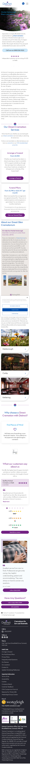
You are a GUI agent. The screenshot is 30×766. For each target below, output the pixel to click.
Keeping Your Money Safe (9, 692)
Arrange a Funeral (15, 178)
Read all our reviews (15, 532)
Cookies (4, 681)
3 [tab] (16, 66)
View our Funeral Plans (15, 215)
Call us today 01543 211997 (15, 602)
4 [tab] (18, 66)
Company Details (7, 684)
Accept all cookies (15, 309)
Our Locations (6, 665)
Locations (11, 613)
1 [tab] (11, 66)
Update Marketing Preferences (11, 670)
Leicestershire (20, 613)
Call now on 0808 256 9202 (15, 50)
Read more (6, 501)
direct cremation (18, 36)
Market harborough (9, 615)
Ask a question (15, 607)
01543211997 (6, 631)
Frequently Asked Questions (9, 659)
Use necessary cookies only (15, 305)
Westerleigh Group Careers (10, 694)
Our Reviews (5, 662)
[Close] (27, 297)
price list (10, 143)
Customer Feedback (7, 687)
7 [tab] (22, 508)
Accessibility (5, 679)
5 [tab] (18, 286)
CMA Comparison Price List (10, 689)
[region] (15, 306)
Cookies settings (15, 313)
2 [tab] (14, 66)
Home (5, 613)
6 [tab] (20, 286)
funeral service (21, 238)
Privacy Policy (6, 657)
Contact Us (5, 667)
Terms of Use (5, 676)
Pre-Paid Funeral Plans (8, 654)
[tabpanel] (15, 58)
